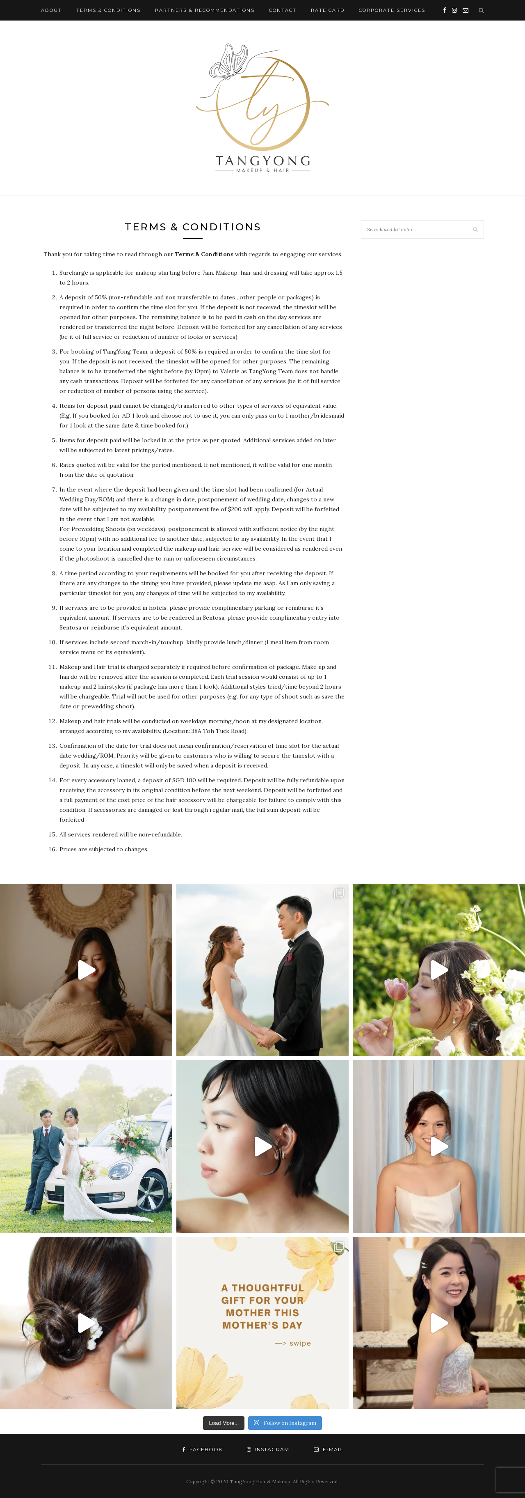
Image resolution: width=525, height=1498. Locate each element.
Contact (283, 10)
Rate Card (328, 10)
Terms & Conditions (108, 10)
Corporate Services (392, 10)
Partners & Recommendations (205, 10)
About (51, 10)
